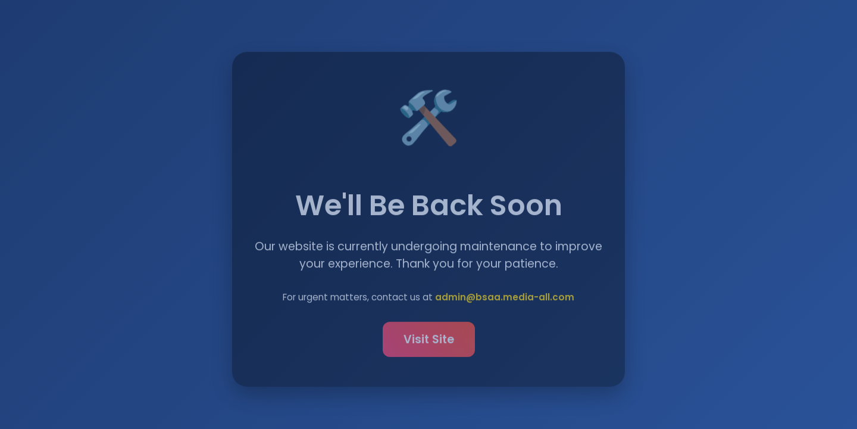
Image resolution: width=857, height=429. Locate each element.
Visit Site (429, 340)
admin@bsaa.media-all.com (504, 298)
